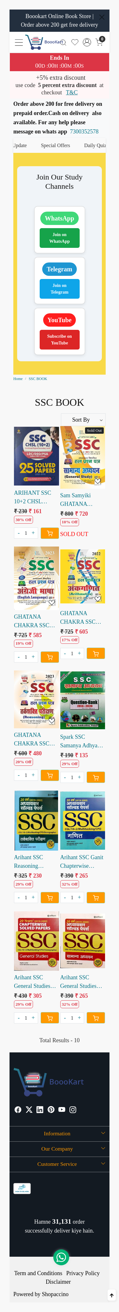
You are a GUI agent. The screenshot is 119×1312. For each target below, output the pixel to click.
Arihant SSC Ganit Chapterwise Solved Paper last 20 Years (81, 862)
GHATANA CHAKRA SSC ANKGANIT (78, 618)
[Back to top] (112, 1295)
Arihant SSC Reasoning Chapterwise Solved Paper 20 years (32, 862)
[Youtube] (62, 1110)
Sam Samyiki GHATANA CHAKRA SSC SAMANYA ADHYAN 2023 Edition (78, 500)
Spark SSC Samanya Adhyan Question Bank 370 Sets (82, 742)
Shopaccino (55, 1294)
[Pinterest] (51, 1110)
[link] (63, 42)
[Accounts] (87, 42)
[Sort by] (83, 419)
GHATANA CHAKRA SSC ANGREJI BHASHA (32, 622)
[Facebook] (18, 1110)
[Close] (101, 17)
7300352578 (84, 131)
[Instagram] (73, 1110)
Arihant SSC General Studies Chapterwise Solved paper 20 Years (78, 982)
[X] (29, 1110)
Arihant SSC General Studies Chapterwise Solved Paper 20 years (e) (32, 982)
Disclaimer (58, 1282)
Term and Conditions (38, 1273)
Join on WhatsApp (59, 238)
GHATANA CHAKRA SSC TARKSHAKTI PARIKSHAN (32, 740)
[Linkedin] (40, 1110)
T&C (72, 92)
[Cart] (50, 533)
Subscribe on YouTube (59, 339)
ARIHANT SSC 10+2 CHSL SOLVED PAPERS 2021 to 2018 (36, 498)
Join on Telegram (59, 289)
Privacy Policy (83, 1273)
